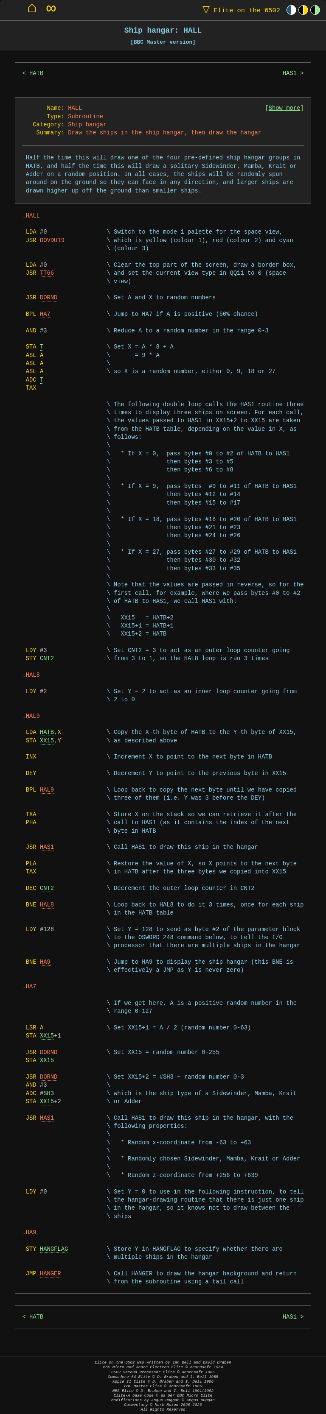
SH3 (48, 1094)
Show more (285, 108)
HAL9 (47, 790)
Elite (239, 10)
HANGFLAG (54, 1249)
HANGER (50, 1274)
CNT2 (47, 659)
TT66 (47, 273)
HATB (36, 74)
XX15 (47, 741)
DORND (48, 298)
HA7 (45, 314)
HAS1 (290, 74)
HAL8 (47, 905)
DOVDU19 (52, 241)
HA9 (45, 962)
